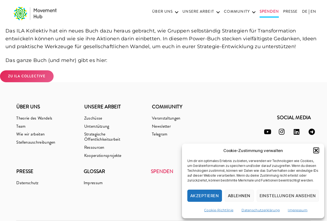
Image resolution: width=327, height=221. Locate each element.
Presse (290, 11)
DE (305, 11)
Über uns (162, 11)
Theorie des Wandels (34, 118)
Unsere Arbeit (198, 11)
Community (237, 11)
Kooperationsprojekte (103, 156)
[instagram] (282, 132)
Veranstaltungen (166, 118)
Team (20, 126)
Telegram (159, 134)
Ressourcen (94, 147)
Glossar (95, 172)
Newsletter (161, 126)
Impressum (298, 210)
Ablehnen (239, 195)
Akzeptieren (204, 195)
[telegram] (312, 132)
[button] (316, 150)
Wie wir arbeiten (30, 134)
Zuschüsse (93, 118)
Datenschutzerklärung (260, 210)
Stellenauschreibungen (35, 142)
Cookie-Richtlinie (218, 210)
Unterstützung (96, 126)
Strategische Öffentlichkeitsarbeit (102, 137)
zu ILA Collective (26, 76)
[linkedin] (296, 132)
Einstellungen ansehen (288, 195)
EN (313, 11)
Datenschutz (27, 183)
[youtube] (267, 132)
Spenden (269, 11)
